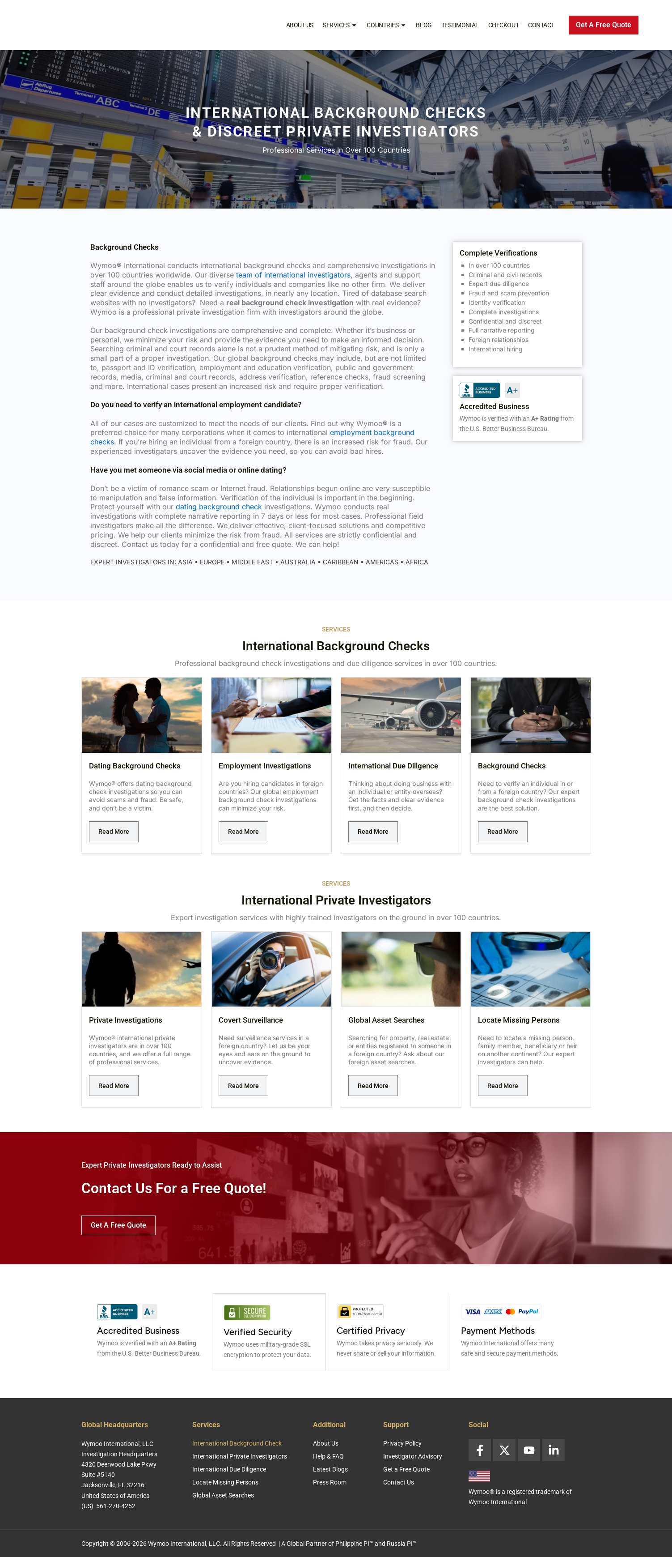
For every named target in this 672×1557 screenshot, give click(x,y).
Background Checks (512, 765)
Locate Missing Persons (519, 1019)
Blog (423, 25)
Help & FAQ (328, 1455)
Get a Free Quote (406, 1468)
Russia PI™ (402, 1542)
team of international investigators (293, 274)
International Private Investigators (239, 1455)
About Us (299, 25)
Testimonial (460, 25)
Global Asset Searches (386, 1019)
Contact (541, 25)
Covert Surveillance (251, 1019)
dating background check (219, 506)
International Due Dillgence (393, 765)
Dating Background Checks (135, 765)
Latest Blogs (330, 1468)
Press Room (330, 1481)
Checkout (503, 25)
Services (340, 25)
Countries (386, 25)
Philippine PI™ (354, 1542)
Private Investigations (125, 1019)
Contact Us (398, 1481)
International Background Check (237, 1442)
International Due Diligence (229, 1468)
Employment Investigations (265, 765)
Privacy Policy (402, 1442)
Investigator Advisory (412, 1455)
